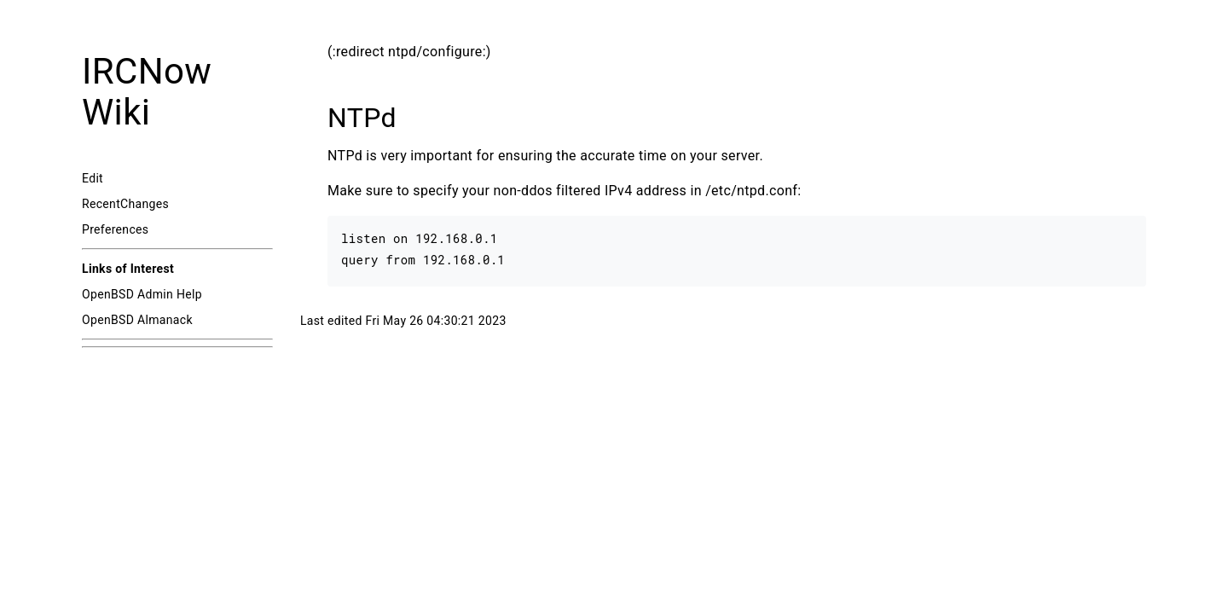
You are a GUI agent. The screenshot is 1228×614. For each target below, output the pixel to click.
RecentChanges (125, 204)
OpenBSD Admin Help (142, 294)
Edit (92, 178)
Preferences (115, 229)
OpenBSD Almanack (137, 320)
